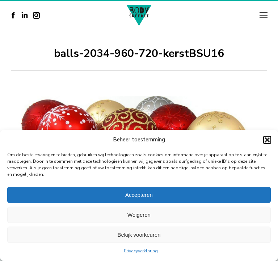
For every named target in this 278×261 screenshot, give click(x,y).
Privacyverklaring (141, 251)
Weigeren (139, 215)
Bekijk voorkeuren (138, 235)
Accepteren (139, 195)
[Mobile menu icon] (263, 15)
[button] (267, 140)
